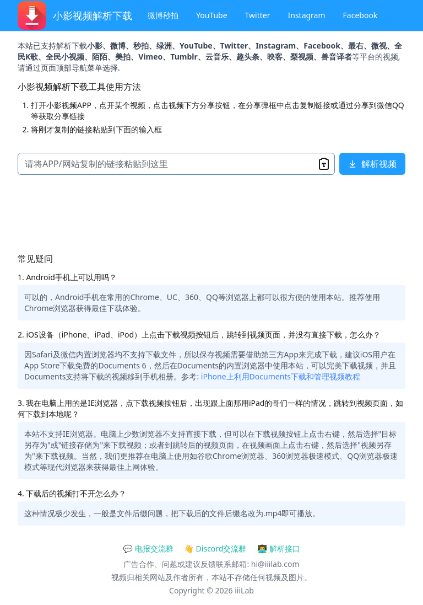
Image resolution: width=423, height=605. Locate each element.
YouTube (211, 15)
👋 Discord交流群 (216, 548)
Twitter (257, 15)
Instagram (307, 15)
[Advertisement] (211, 215)
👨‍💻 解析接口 (278, 548)
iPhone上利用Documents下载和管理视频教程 (280, 376)
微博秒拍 (163, 15)
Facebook (360, 15)
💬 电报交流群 (148, 548)
